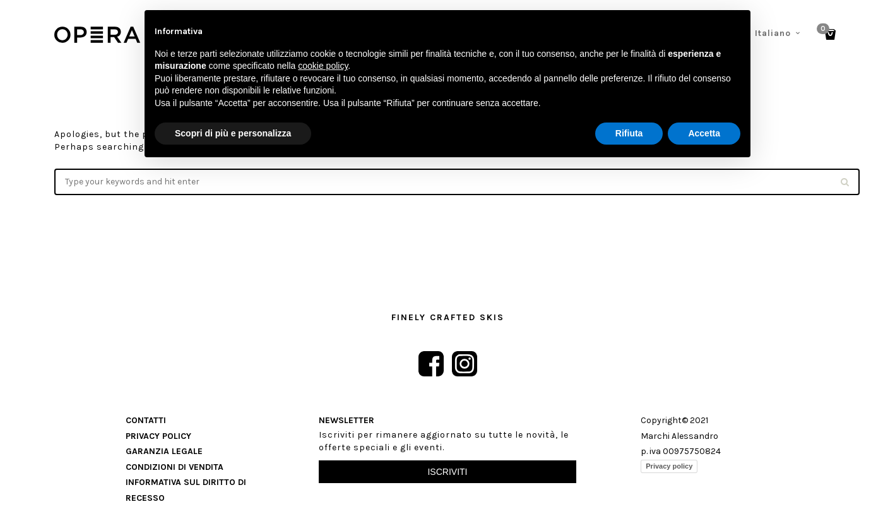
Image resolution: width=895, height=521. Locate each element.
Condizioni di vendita (174, 467)
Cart (825, 30)
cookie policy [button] (323, 66)
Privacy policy (669, 466)
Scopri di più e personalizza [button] (233, 133)
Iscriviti (447, 472)
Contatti (146, 420)
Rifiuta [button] (629, 133)
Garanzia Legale (164, 451)
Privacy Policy (158, 436)
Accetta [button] (704, 133)
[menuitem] (778, 33)
